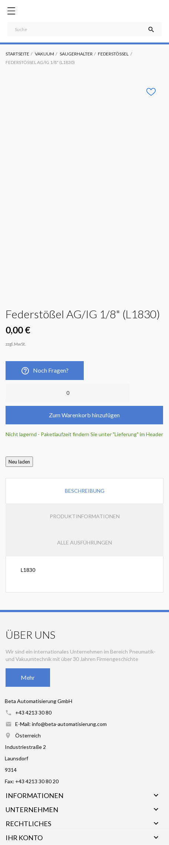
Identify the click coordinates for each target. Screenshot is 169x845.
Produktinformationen (85, 516)
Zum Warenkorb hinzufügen (84, 414)
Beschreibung (85, 491)
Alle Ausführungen (84, 542)
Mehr (28, 677)
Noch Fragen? (45, 370)
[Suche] (84, 29)
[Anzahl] (68, 393)
